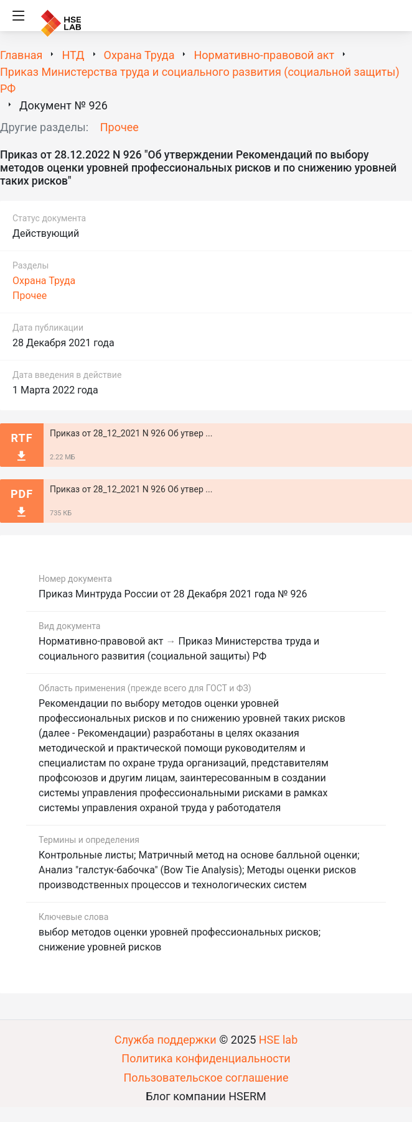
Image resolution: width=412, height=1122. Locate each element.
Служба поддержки (166, 1039)
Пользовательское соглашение (206, 1077)
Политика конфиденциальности (205, 1058)
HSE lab (278, 1039)
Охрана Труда (43, 281)
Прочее (119, 127)
